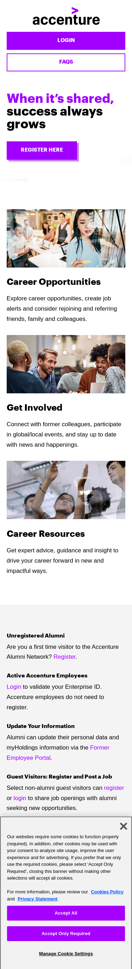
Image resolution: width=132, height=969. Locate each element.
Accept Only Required (66, 935)
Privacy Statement (37, 901)
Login (66, 40)
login (20, 798)
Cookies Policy (107, 894)
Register (64, 656)
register (114, 788)
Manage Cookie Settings (66, 955)
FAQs (66, 62)
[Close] (123, 828)
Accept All (66, 915)
